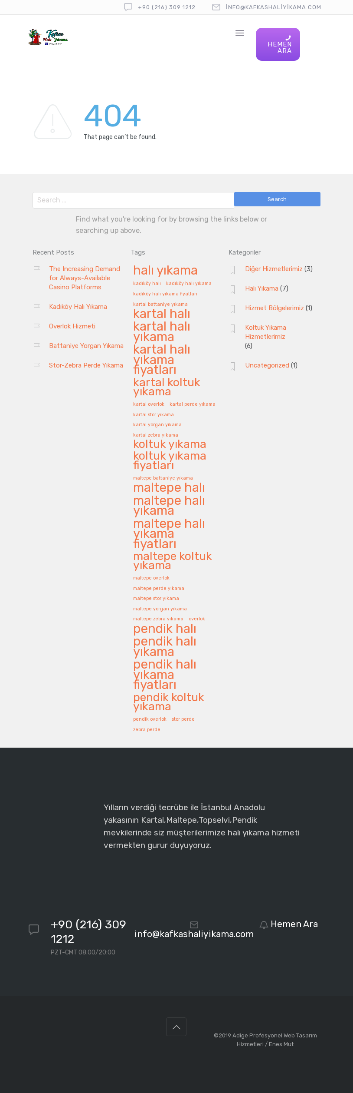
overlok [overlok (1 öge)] (197, 619)
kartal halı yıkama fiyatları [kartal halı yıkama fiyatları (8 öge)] (161, 360)
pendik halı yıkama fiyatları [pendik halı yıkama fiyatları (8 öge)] (164, 675)
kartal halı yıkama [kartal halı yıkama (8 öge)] (161, 332)
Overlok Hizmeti (72, 326)
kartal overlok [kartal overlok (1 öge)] (148, 404)
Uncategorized (267, 365)
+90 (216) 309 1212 (167, 7)
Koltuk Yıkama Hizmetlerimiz (265, 332)
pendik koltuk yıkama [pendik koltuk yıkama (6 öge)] (168, 702)
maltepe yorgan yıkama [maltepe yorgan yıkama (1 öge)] (160, 609)
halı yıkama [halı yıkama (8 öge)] (165, 271)
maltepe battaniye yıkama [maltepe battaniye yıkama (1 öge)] (163, 478)
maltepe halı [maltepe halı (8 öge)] (169, 488)
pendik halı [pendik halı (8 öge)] (164, 629)
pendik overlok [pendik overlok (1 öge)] (150, 719)
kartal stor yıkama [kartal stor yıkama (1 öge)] (153, 414)
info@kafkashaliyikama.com (273, 7)
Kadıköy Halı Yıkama (78, 307)
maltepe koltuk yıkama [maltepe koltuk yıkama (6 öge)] (172, 561)
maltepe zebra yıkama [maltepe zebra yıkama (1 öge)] (158, 619)
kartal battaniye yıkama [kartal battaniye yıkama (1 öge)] (160, 304)
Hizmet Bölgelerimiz (274, 308)
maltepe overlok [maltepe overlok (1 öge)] (151, 578)
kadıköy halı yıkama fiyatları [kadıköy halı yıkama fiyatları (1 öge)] (165, 294)
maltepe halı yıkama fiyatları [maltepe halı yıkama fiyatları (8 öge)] (169, 534)
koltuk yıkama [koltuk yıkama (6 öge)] (169, 444)
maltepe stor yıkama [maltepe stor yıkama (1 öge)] (156, 598)
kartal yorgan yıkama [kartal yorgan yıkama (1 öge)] (157, 424)
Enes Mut (281, 1044)
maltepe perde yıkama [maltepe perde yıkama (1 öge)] (158, 588)
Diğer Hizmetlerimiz (274, 269)
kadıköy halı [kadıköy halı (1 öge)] (147, 283)
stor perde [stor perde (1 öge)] (183, 719)
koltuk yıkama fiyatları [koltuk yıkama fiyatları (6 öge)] (169, 460)
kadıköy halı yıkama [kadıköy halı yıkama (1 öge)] (189, 283)
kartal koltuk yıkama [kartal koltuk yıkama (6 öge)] (166, 387)
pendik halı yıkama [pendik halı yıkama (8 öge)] (164, 647)
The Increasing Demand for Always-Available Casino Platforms (84, 278)
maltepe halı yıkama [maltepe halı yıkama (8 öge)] (169, 506)
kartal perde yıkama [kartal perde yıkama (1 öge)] (193, 404)
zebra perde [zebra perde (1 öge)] (146, 729)
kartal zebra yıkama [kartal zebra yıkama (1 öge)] (155, 435)
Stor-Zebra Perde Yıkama (86, 365)
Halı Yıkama (261, 288)
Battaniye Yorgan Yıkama (86, 346)
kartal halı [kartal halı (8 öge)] (161, 314)
